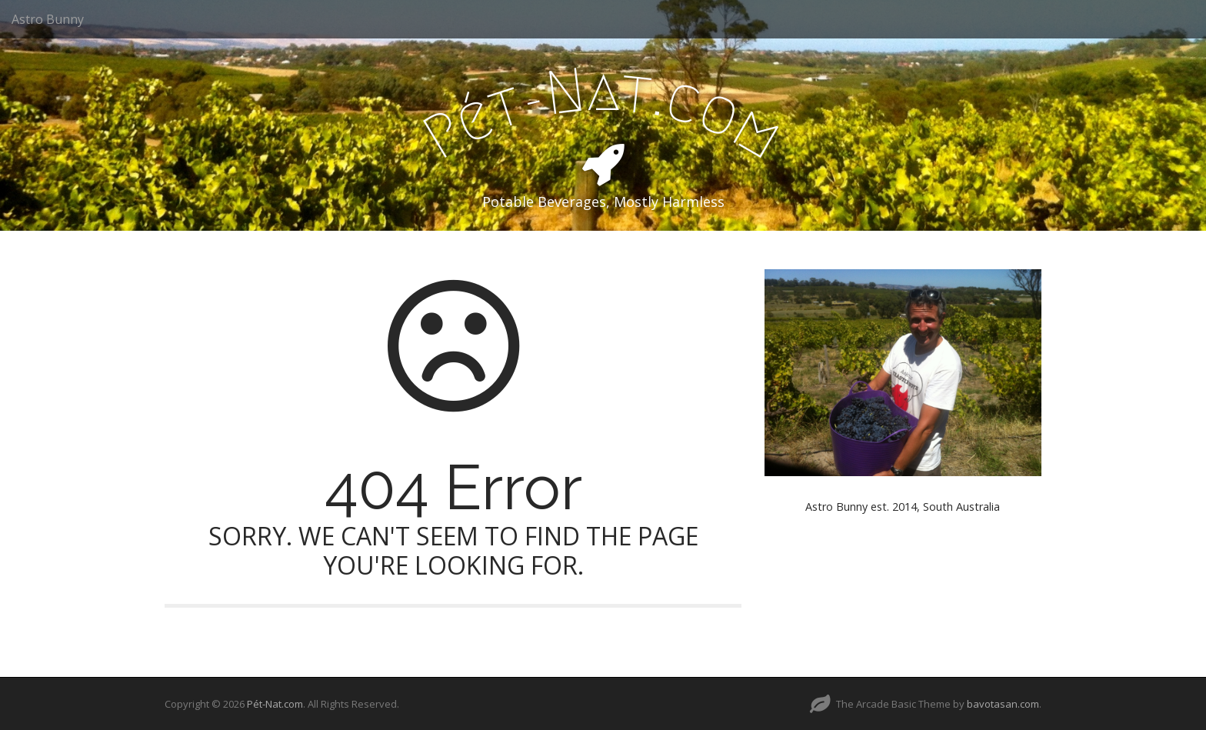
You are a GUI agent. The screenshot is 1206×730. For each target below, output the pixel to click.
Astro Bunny (48, 19)
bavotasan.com (1003, 704)
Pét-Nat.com (275, 704)
